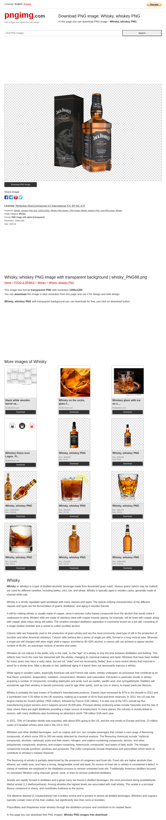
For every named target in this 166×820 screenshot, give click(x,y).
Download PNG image (20, 184)
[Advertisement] (83, 61)
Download (20, 412)
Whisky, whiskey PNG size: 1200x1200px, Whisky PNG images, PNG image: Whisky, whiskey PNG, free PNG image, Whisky (68, 210)
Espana (27, 4)
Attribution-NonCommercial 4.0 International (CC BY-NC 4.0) (50, 205)
